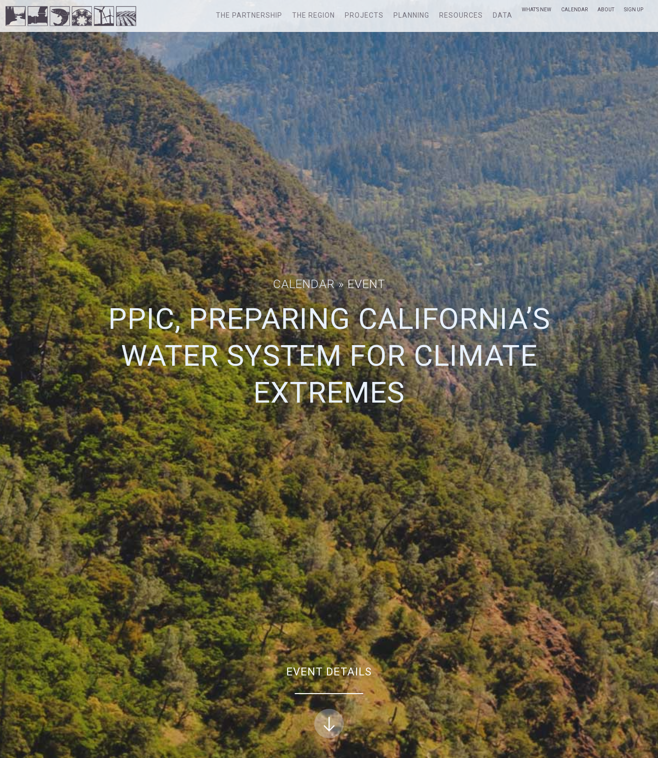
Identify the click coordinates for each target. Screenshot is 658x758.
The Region (313, 15)
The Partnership (249, 15)
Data (502, 15)
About (606, 9)
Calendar (574, 9)
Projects (364, 15)
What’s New (536, 9)
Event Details (329, 702)
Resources (461, 15)
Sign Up (633, 9)
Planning (411, 15)
